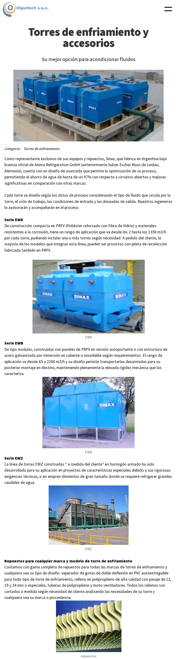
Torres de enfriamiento (41, 148)
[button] (168, 9)
